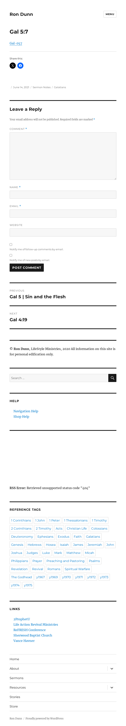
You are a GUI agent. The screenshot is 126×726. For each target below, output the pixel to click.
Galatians (60, 87)
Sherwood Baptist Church (32, 635)
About (14, 668)
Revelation (19, 569)
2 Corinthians (21, 528)
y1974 (15, 585)
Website (16, 225)
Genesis (17, 545)
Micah (89, 553)
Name (15, 187)
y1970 (66, 577)
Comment (18, 129)
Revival (37, 569)
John (110, 545)
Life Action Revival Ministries (35, 624)
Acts (59, 528)
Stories (15, 697)
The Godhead (21, 577)
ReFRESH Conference (29, 630)
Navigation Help (25, 411)
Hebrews (34, 545)
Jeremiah (95, 545)
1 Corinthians (21, 520)
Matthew (73, 553)
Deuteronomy (22, 536)
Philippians (19, 561)
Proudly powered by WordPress (45, 718)
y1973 (104, 577)
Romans (53, 569)
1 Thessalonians (76, 520)
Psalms (94, 561)
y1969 (53, 577)
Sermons (16, 678)
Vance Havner (24, 641)
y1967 (40, 577)
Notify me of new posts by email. (30, 260)
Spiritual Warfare (77, 569)
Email (15, 206)
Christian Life (77, 528)
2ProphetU (21, 619)
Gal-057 (16, 43)
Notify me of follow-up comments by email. (37, 249)
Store (14, 706)
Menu (110, 14)
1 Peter (54, 520)
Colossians (99, 528)
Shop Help (21, 416)
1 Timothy (99, 520)
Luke (46, 553)
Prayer (37, 561)
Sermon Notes (42, 87)
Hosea (51, 545)
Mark (58, 553)
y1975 (28, 585)
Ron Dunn (21, 14)
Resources (18, 687)
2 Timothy (43, 528)
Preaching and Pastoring (65, 561)
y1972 (91, 577)
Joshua (16, 553)
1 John (40, 520)
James (78, 545)
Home (14, 659)
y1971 (79, 577)
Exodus (63, 536)
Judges (32, 553)
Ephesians (45, 536)
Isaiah (64, 545)
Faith (78, 536)
